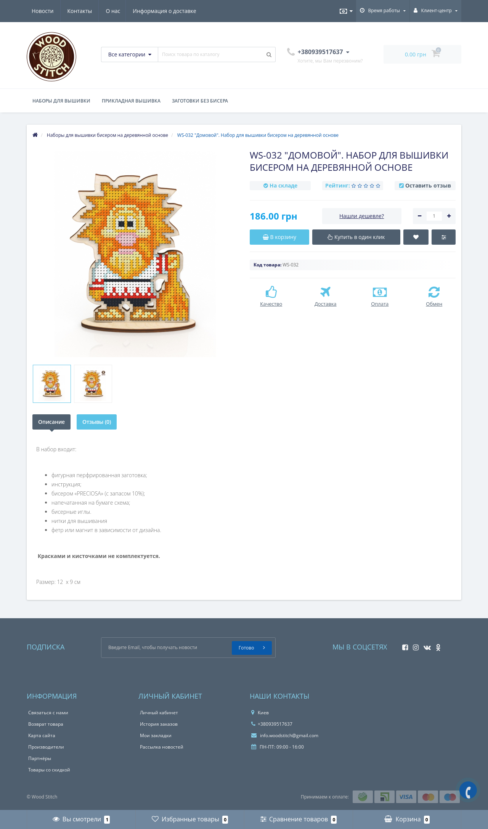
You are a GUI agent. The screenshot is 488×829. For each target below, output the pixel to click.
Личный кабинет (159, 712)
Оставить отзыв (428, 185)
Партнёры (39, 758)
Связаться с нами (48, 712)
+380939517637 (271, 724)
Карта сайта (41, 735)
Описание (51, 421)
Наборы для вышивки (61, 101)
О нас (39, 10)
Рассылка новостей (161, 747)
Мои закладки (156, 735)
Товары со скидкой (49, 769)
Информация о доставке (91, 10)
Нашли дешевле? (361, 216)
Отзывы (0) (96, 421)
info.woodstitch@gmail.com (284, 735)
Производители (46, 747)
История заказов (159, 724)
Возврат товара (45, 724)
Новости (148, 10)
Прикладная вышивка (131, 101)
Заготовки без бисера (200, 101)
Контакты (185, 10)
